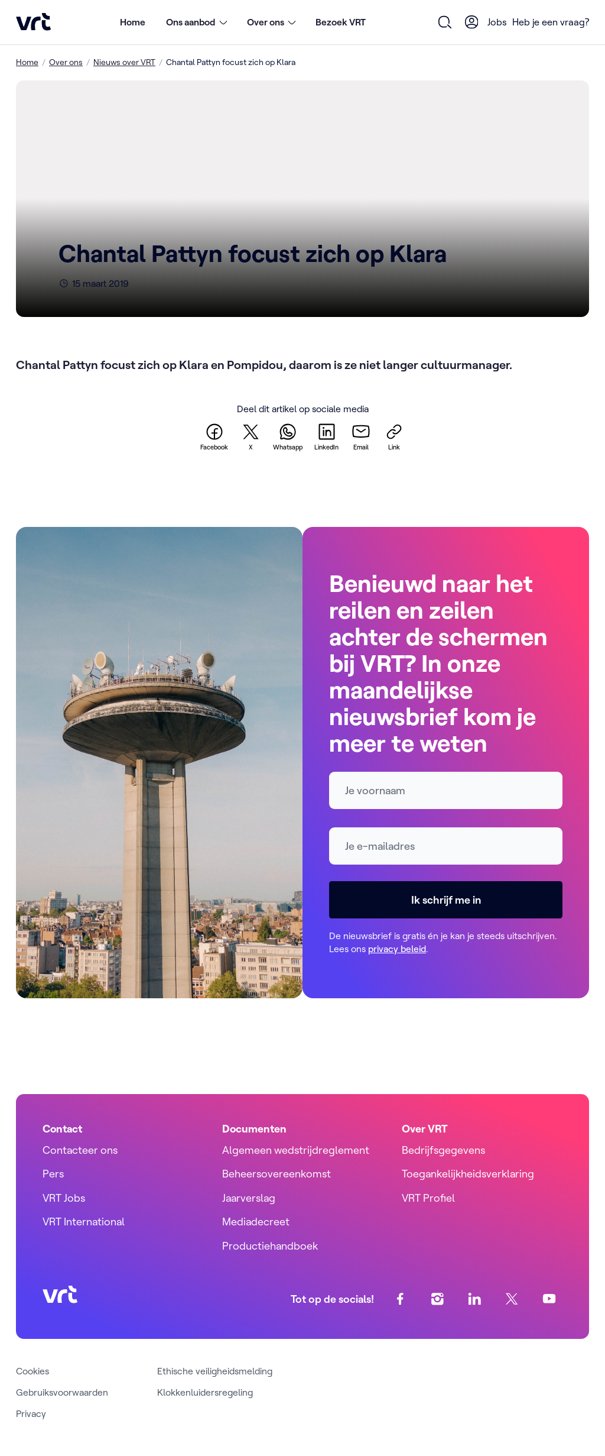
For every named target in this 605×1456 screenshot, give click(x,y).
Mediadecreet (256, 1221)
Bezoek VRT (340, 22)
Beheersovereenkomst (276, 1173)
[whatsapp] (287, 436)
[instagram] (437, 1299)
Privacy (31, 1413)
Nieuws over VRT (124, 62)
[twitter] (250, 436)
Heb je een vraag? (550, 22)
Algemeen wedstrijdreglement (295, 1150)
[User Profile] (471, 22)
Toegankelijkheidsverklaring (468, 1173)
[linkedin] (326, 436)
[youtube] (549, 1299)
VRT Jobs (64, 1198)
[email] (361, 436)
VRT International (84, 1221)
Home (132, 22)
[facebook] (214, 436)
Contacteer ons (80, 1150)
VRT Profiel (428, 1198)
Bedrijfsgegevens (443, 1150)
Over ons (66, 62)
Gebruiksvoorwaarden (62, 1392)
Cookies (32, 1371)
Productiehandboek (270, 1246)
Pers (53, 1173)
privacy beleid (397, 949)
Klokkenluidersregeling (205, 1392)
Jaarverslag (248, 1198)
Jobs (497, 22)
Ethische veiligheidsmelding (214, 1371)
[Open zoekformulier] (445, 22)
